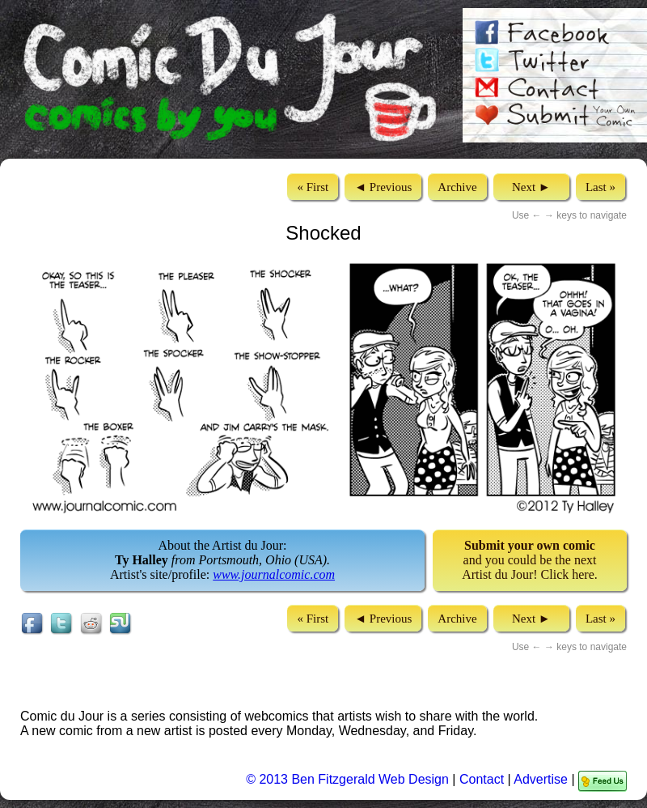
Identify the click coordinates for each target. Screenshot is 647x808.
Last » (600, 187)
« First (312, 187)
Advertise (541, 779)
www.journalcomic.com (274, 574)
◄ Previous (383, 187)
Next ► (531, 187)
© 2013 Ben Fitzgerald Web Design (349, 779)
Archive (457, 187)
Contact (481, 779)
